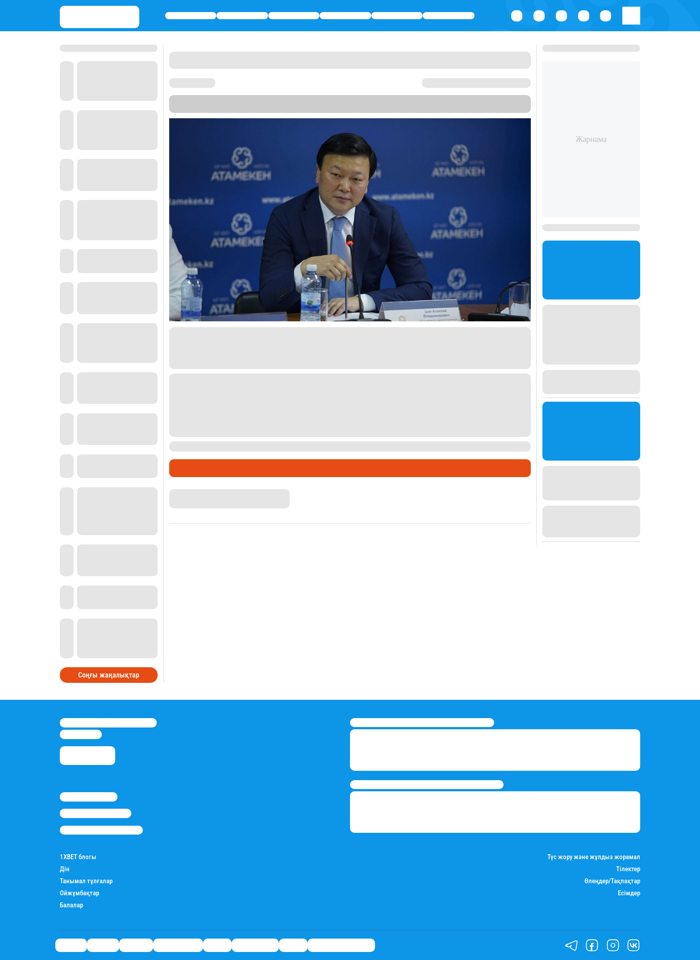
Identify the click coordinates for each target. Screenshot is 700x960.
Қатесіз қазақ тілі (341, 945)
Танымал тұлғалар (86, 881)
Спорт (397, 16)
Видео (293, 945)
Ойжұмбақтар (79, 893)
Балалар (71, 905)
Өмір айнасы (345, 16)
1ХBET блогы (78, 857)
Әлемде (293, 16)
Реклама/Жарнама (95, 813)
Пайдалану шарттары (101, 830)
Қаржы (242, 16)
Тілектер (628, 869)
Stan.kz (366, 108)
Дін (65, 869)
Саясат (191, 16)
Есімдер (629, 893)
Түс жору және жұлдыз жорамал (593, 857)
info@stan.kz (81, 734)
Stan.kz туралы (88, 796)
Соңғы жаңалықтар (108, 675)
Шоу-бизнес (449, 16)
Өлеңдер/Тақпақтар (612, 881)
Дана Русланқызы (197, 493)
